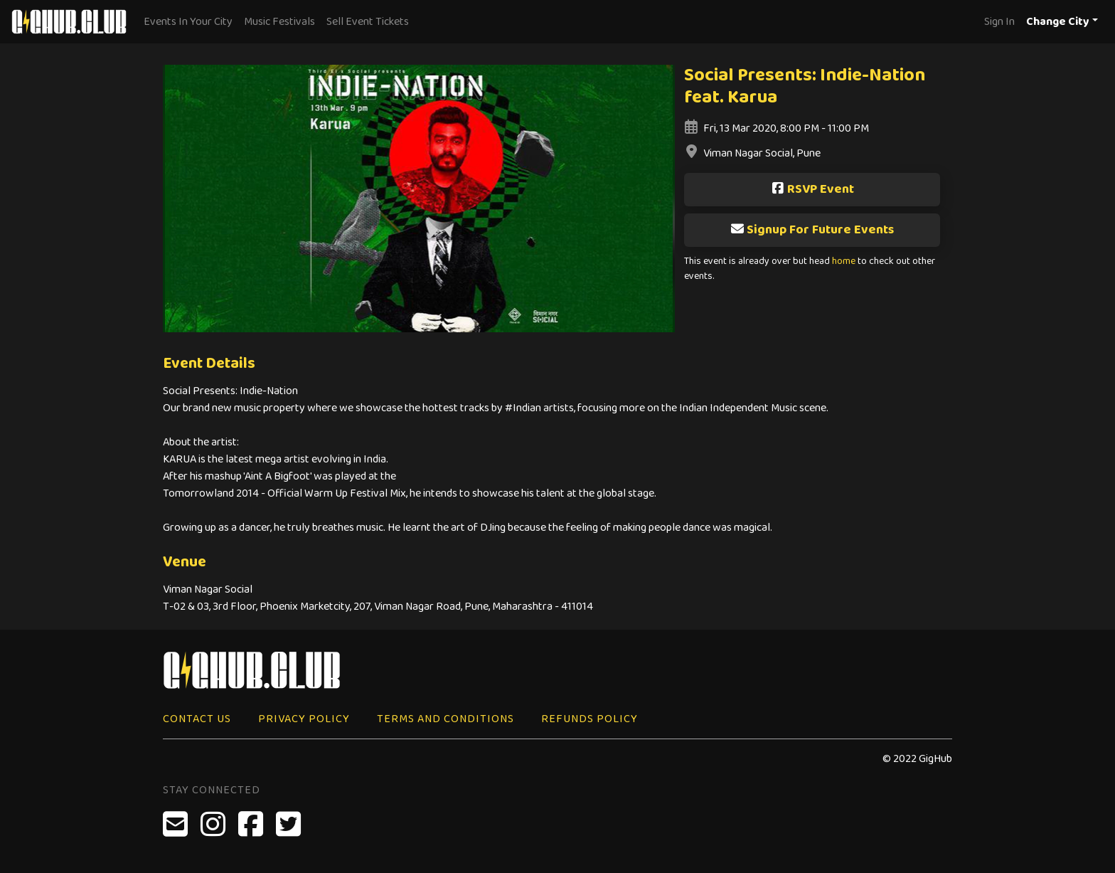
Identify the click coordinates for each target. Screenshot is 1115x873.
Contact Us (197, 719)
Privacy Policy (304, 719)
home (843, 261)
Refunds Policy (589, 719)
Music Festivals (279, 21)
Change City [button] (1057, 21)
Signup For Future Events (812, 229)
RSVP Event (812, 189)
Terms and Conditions (445, 719)
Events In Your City (188, 21)
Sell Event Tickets (367, 21)
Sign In (999, 21)
